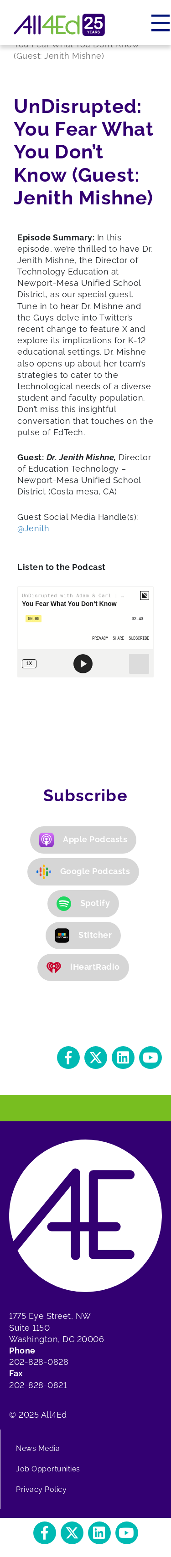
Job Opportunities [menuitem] (48, 1469)
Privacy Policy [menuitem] (41, 1489)
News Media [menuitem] (38, 1448)
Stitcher (83, 935)
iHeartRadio (83, 967)
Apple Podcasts (83, 840)
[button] (68, 1057)
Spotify (83, 903)
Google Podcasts (83, 872)
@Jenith (34, 528)
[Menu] (161, 23)
